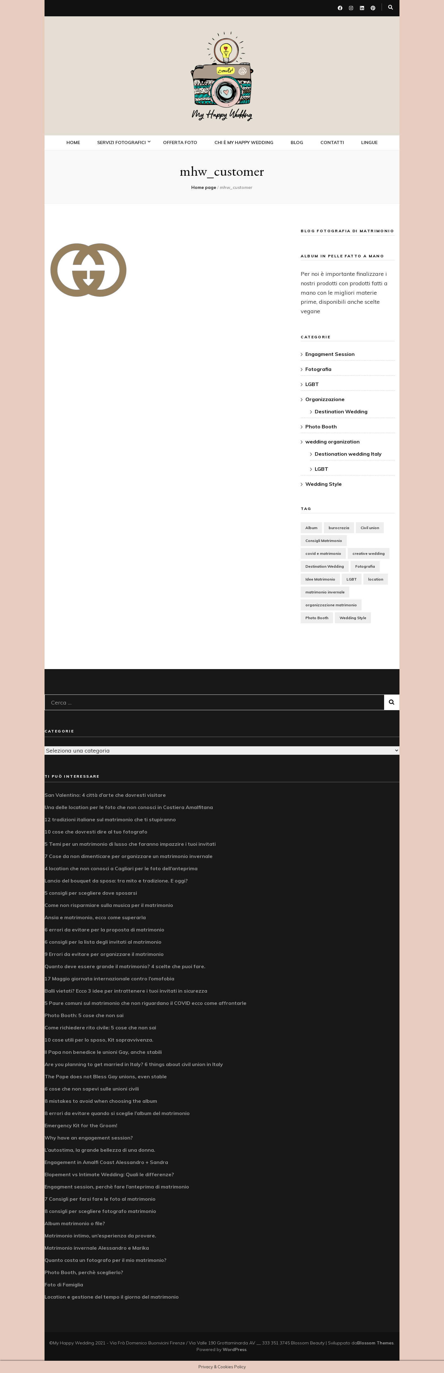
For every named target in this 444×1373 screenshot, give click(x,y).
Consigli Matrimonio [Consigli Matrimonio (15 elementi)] (323, 540)
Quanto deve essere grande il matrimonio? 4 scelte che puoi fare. (125, 966)
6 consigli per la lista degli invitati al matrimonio (103, 941)
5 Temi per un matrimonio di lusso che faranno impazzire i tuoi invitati (130, 843)
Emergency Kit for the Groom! (81, 1125)
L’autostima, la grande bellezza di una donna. (100, 1149)
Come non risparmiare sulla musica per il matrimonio (109, 905)
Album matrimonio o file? (75, 1223)
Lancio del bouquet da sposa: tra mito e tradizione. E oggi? (116, 880)
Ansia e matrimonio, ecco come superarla (95, 917)
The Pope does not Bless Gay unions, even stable (106, 1076)
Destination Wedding (341, 411)
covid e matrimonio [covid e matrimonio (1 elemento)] (323, 552)
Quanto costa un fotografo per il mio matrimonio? (105, 1260)
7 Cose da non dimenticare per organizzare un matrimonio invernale (129, 856)
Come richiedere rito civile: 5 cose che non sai (100, 1027)
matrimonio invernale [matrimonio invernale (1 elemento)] (325, 591)
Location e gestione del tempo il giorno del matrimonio (112, 1296)
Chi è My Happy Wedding (243, 142)
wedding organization (332, 441)
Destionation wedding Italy (348, 453)
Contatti (332, 142)
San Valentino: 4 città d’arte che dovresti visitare (105, 794)
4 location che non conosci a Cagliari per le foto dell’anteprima (121, 868)
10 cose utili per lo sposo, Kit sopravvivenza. (99, 1039)
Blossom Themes (375, 1342)
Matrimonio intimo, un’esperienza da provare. (100, 1235)
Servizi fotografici (121, 142)
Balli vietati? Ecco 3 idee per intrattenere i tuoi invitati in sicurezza (126, 990)
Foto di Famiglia (64, 1284)
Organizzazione (325, 399)
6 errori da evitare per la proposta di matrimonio (104, 929)
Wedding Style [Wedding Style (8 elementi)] (353, 617)
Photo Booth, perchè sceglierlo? (84, 1272)
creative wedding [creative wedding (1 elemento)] (368, 552)
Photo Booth (321, 426)
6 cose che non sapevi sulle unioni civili (92, 1088)
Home (73, 142)
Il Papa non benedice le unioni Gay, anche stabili (103, 1052)
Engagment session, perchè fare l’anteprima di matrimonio (117, 1186)
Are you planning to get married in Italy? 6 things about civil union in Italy (134, 1064)
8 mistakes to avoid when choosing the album (101, 1100)
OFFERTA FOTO (180, 142)
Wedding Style (323, 483)
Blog (297, 142)
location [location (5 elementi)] (375, 578)
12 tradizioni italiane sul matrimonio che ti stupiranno (110, 819)
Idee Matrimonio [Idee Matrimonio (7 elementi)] (320, 578)
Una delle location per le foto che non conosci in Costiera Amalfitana (129, 807)
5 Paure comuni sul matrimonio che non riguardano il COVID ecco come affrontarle (145, 1003)
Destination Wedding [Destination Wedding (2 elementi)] (324, 565)
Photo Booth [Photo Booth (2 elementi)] (316, 617)
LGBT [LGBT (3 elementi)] (351, 578)
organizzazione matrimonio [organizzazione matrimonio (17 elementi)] (331, 604)
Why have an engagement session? (89, 1137)
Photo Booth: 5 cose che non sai (84, 1015)
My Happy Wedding (222, 114)
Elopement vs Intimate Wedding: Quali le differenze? (109, 1174)
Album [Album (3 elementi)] (311, 527)
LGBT (312, 384)
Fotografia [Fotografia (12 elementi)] (365, 565)
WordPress (234, 1349)
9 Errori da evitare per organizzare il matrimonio (104, 954)
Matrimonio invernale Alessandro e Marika (97, 1247)
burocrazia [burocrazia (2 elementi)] (339, 527)
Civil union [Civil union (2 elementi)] (370, 527)
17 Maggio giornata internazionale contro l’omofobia (109, 978)
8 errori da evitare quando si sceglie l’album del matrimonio (117, 1113)
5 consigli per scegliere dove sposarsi (91, 892)
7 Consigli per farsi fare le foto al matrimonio (100, 1198)
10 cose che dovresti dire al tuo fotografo (96, 831)
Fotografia (318, 369)
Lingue (369, 142)
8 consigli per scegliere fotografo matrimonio (100, 1211)
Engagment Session (330, 354)
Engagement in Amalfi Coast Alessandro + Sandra (106, 1162)
